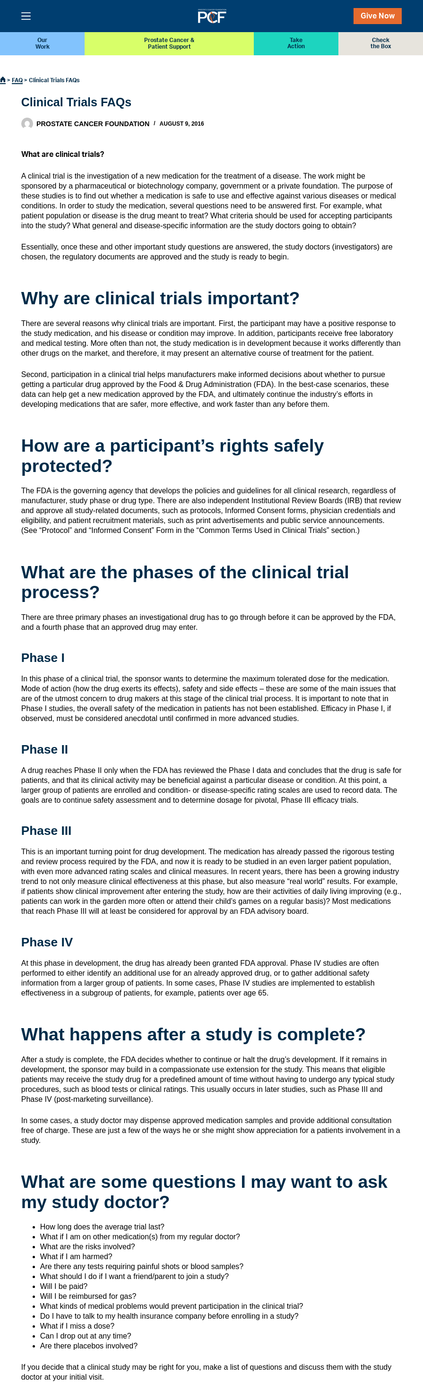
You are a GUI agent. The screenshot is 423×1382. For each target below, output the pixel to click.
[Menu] (26, 16)
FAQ (17, 80)
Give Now (378, 16)
